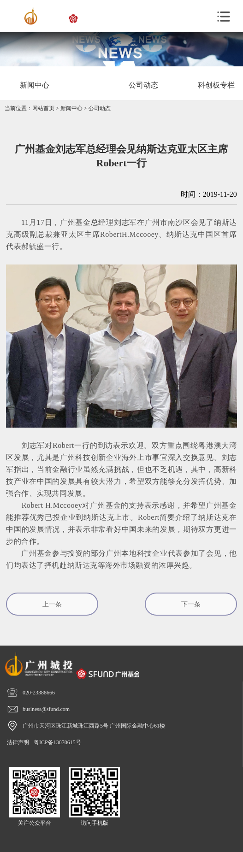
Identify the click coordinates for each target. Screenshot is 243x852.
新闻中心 (71, 108)
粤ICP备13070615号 (57, 742)
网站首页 (43, 108)
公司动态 (100, 108)
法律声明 (18, 742)
